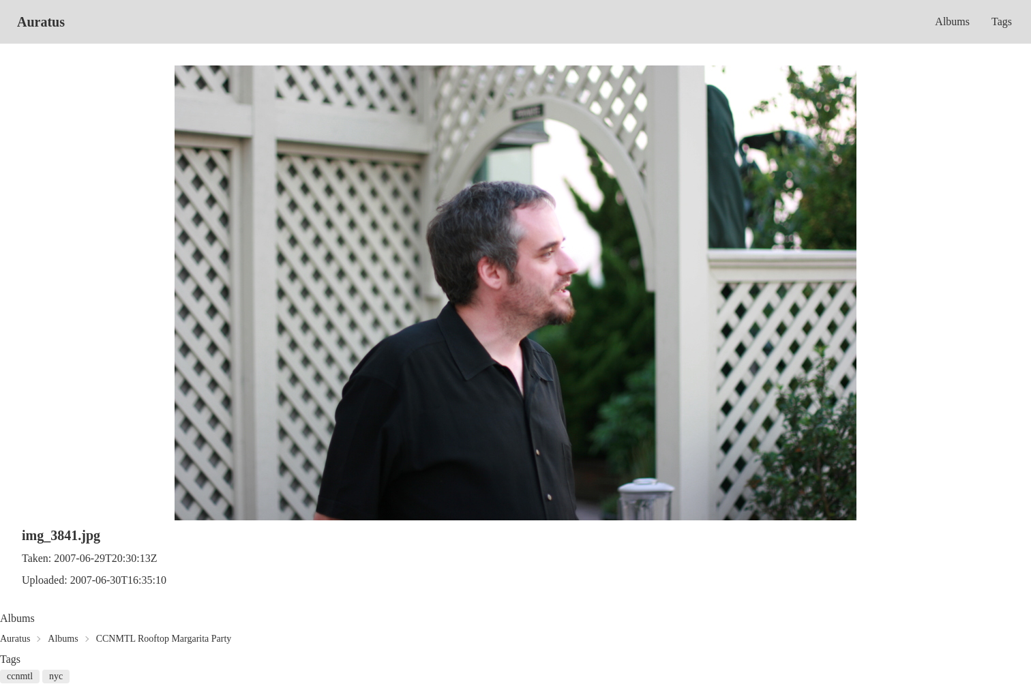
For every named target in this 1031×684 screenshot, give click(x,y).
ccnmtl (20, 676)
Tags (1001, 21)
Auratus (41, 21)
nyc (56, 676)
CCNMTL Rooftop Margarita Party (164, 639)
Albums (952, 21)
